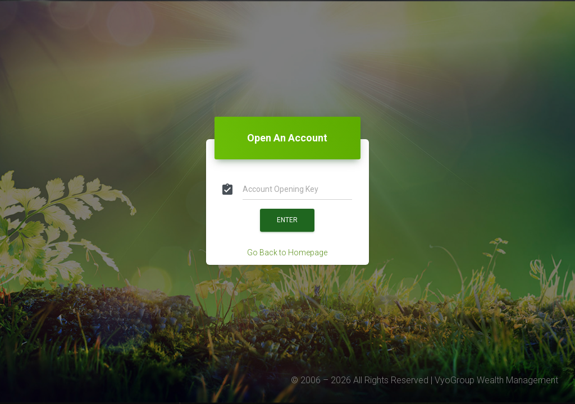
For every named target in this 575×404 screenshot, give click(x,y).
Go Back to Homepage (287, 252)
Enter (287, 220)
